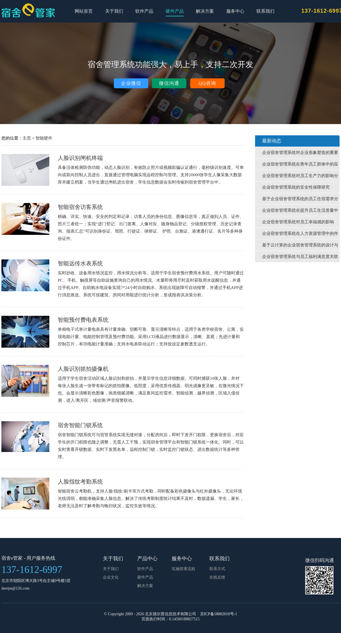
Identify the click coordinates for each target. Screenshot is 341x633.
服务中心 (235, 11)
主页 (27, 138)
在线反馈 (217, 577)
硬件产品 (175, 11)
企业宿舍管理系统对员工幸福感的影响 (298, 222)
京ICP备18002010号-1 (218, 614)
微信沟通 (169, 83)
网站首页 (84, 11)
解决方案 (205, 11)
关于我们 (114, 11)
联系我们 (265, 11)
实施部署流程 (183, 569)
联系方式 (217, 569)
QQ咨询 (207, 83)
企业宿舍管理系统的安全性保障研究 (296, 187)
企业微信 (131, 83)
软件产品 (144, 11)
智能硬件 (44, 138)
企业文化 (111, 577)
